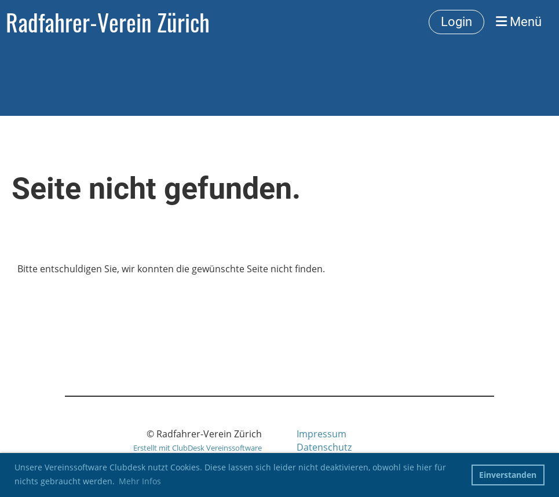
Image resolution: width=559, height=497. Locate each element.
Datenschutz (324, 447)
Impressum (321, 433)
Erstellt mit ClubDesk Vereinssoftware (197, 448)
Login (456, 21)
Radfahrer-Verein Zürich (108, 22)
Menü (519, 21)
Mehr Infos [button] (140, 481)
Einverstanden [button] (507, 474)
